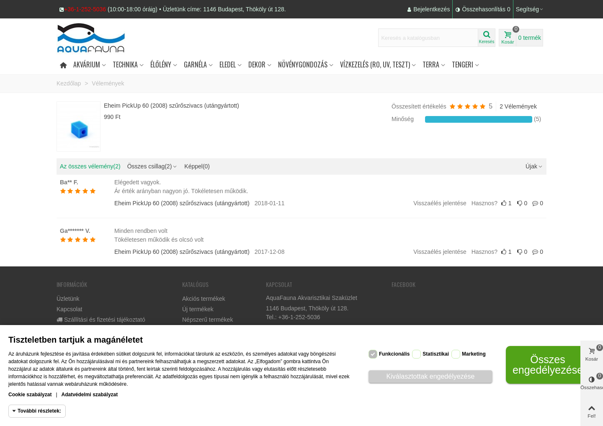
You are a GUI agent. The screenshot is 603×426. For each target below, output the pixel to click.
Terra (431, 64)
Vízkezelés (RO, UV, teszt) (375, 64)
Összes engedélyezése (548, 365)
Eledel (227, 64)
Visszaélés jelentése (439, 203)
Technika (125, 64)
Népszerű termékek (207, 319)
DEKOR (256, 64)
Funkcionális (394, 354)
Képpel (197, 166)
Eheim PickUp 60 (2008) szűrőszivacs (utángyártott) (171, 105)
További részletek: (39, 411)
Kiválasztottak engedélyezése (431, 376)
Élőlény (160, 64)
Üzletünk (68, 298)
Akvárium (86, 64)
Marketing (474, 354)
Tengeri (462, 64)
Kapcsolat (69, 309)
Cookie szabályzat (30, 395)
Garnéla (195, 64)
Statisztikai (436, 354)
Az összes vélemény (90, 166)
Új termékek (198, 309)
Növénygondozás (302, 64)
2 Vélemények (518, 106)
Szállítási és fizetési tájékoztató (101, 319)
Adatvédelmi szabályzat (90, 395)
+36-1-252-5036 (85, 9)
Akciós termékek (203, 298)
